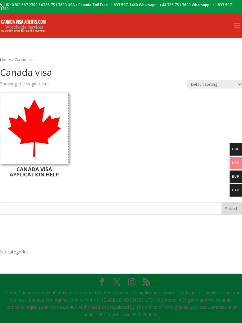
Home (5, 59)
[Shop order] (214, 84)
